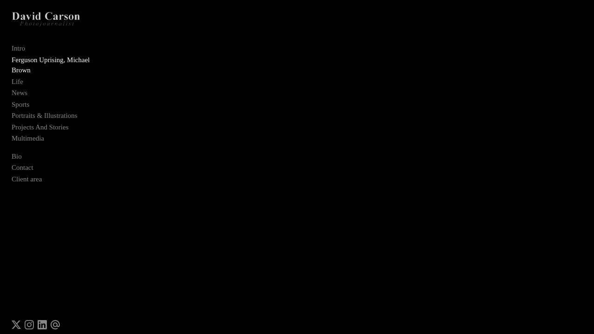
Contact (22, 160)
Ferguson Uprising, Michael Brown (61, 63)
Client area (27, 171)
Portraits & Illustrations (44, 108)
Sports (20, 97)
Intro (18, 51)
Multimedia (28, 131)
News (19, 86)
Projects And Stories (40, 119)
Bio (17, 149)
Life (17, 74)
